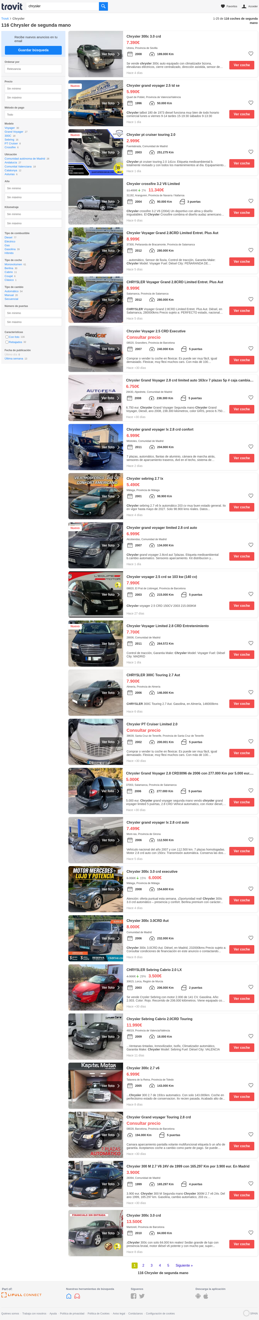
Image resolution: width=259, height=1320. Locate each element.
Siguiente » (184, 1265)
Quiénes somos (10, 1313)
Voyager (10, 127)
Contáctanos (135, 1313)
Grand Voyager (14, 131)
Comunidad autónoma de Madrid (25, 158)
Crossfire (10, 147)
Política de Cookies (99, 1313)
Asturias (10, 174)
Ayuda (53, 1313)
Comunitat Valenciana (18, 166)
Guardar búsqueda (33, 50)
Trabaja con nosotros (34, 1313)
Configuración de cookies (160, 1313)
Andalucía (11, 162)
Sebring (9, 139)
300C (8, 135)
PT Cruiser (11, 143)
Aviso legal (119, 1313)
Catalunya (11, 170)
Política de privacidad (72, 1313)
